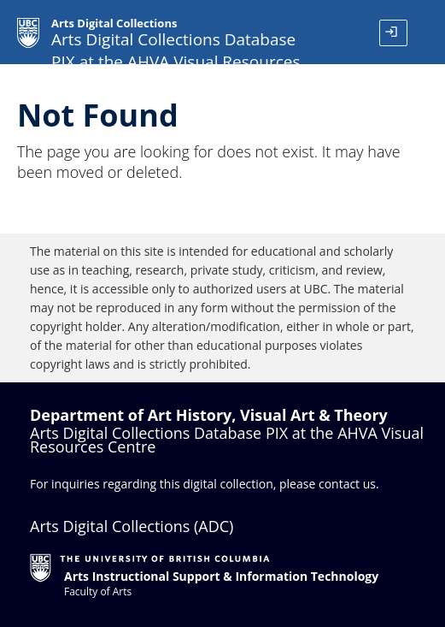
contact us (347, 484)
